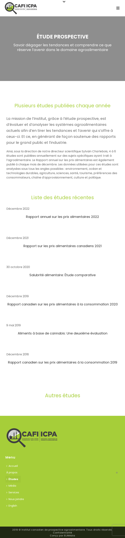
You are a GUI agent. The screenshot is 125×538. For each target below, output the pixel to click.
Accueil (12, 466)
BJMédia (69, 535)
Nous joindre (15, 499)
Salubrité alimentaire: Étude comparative (62, 275)
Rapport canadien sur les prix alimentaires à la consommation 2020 (62, 304)
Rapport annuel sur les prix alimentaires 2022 (62, 216)
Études (12, 479)
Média (11, 486)
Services (12, 492)
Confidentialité (62, 532)
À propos (11, 472)
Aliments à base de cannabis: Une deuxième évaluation (62, 333)
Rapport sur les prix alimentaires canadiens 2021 (62, 246)
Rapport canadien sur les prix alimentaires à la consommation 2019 (62, 362)
